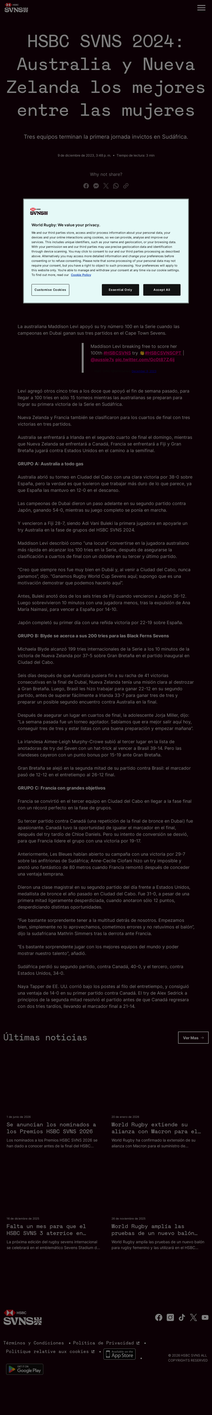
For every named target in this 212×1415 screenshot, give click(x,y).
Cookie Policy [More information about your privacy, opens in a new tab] (81, 275)
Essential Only (120, 290)
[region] (106, 251)
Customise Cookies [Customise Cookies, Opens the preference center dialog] (50, 290)
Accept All (161, 290)
